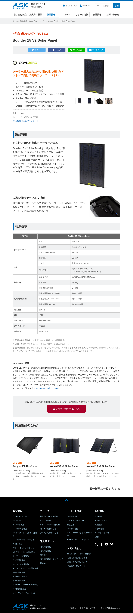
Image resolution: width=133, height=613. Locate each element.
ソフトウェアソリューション (24, 593)
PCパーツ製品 (18, 525)
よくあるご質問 (71, 5)
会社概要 (98, 516)
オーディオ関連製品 (21, 556)
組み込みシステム (20, 576)
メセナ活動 (99, 529)
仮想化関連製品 (19, 572)
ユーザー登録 (72, 529)
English (97, 537)
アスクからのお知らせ (49, 533)
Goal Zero (33, 21)
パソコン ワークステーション (24, 540)
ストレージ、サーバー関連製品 (25, 585)
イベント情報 (45, 520)
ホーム (15, 21)
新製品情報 (17, 520)
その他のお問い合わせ (76, 566)
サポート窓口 (87, 5)
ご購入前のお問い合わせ (77, 558)
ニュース (66, 14)
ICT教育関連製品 (19, 589)
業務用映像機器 (19, 581)
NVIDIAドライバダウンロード (79, 540)
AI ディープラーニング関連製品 (25, 568)
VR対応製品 (17, 544)
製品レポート (45, 563)
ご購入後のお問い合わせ (77, 562)
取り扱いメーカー (20, 516)
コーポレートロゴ (102, 533)
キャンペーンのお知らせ (50, 525)
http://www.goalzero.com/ (47, 388)
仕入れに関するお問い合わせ (79, 554)
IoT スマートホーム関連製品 (24, 552)
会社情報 (97, 14)
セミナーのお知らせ (48, 529)
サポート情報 (81, 14)
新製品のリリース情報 (49, 516)
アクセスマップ (101, 520)
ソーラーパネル (45, 21)
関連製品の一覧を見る (103, 488)
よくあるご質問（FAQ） (77, 520)
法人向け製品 (35, 14)
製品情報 (51, 14)
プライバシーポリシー (89, 608)
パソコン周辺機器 (20, 529)
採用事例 (43, 555)
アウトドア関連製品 (21, 564)
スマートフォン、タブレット (24, 548)
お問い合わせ (112, 14)
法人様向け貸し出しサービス (51, 559)
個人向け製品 (20, 14)
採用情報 (98, 525)
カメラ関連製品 (19, 560)
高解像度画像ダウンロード (26, 121)
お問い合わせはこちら (68, 411)
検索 (116, 6)
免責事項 (72, 608)
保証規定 (70, 525)
